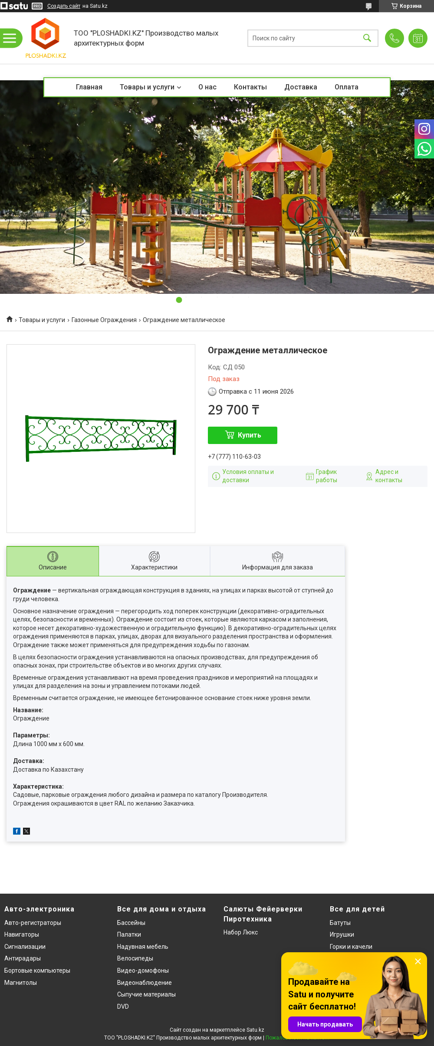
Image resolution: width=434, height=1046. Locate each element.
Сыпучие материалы (146, 994)
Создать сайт (63, 6)
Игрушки (342, 934)
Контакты (250, 87)
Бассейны (131, 922)
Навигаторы (21, 934)
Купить (249, 435)
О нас (207, 87)
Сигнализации (25, 946)
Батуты (340, 922)
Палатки (129, 934)
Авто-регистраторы (32, 922)
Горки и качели (351, 946)
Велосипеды (135, 958)
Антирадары (22, 958)
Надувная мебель (142, 946)
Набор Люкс (241, 932)
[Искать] (367, 38)
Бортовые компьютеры (37, 970)
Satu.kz (255, 1030)
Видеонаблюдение (144, 982)
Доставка (300, 87)
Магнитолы (20, 982)
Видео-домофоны (143, 970)
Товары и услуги (147, 87)
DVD (123, 1006)
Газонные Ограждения (104, 319)
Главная (89, 87)
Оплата (346, 87)
